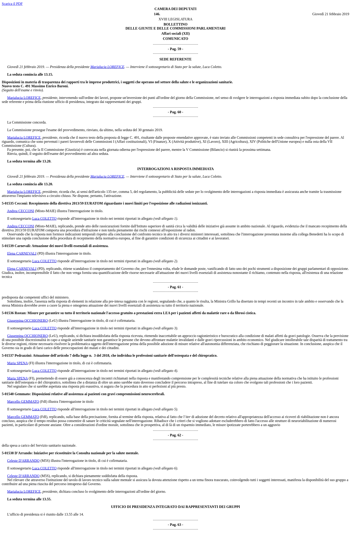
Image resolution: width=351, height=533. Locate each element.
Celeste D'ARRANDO (23, 461)
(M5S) (45, 461)
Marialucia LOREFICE (107, 67)
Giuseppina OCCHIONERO (27, 320)
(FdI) (43, 401)
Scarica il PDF (12, 4)
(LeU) (53, 320)
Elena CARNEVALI (21, 253)
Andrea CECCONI (20, 211)
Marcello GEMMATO (23, 401)
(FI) (31, 363)
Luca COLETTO (44, 218)
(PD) (40, 253)
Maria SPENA (17, 363)
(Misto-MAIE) (45, 211)
